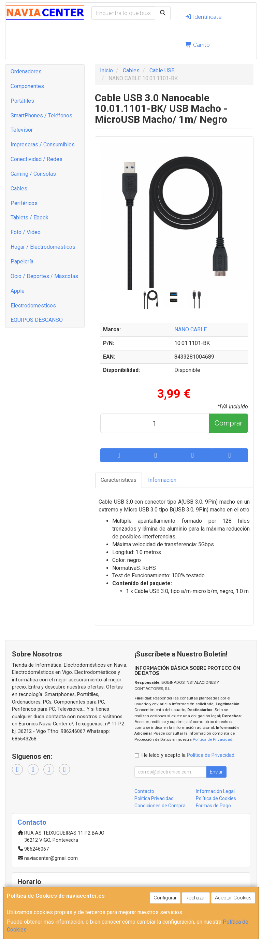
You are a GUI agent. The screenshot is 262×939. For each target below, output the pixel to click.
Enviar (216, 772)
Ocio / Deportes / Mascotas (44, 276)
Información (162, 480)
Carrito (197, 45)
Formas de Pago (213, 805)
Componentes (27, 86)
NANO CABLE (190, 329)
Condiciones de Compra (160, 805)
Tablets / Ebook (29, 217)
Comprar (228, 423)
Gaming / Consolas (33, 174)
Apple (18, 291)
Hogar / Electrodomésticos (43, 247)
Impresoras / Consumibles (43, 144)
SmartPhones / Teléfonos (41, 115)
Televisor (22, 130)
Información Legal (215, 791)
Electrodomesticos (33, 305)
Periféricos (24, 203)
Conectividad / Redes (36, 159)
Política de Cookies (216, 798)
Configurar (165, 897)
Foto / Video (26, 232)
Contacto (144, 791)
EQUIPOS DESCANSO (37, 320)
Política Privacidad (154, 798)
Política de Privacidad (212, 739)
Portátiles (22, 101)
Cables (19, 188)
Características (118, 480)
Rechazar (196, 897)
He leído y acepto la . (188, 755)
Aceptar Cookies (233, 897)
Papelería (22, 261)
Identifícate (203, 17)
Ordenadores (26, 71)
